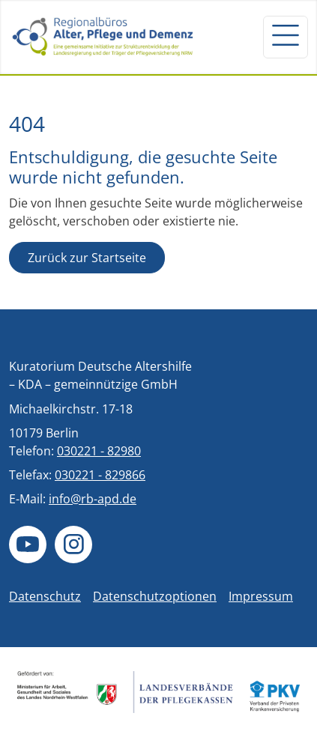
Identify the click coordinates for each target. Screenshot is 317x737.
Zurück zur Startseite (87, 257)
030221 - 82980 (99, 451)
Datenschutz (45, 596)
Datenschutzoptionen (155, 596)
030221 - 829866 (100, 475)
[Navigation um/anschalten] (285, 37)
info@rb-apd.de (92, 499)
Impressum (261, 596)
